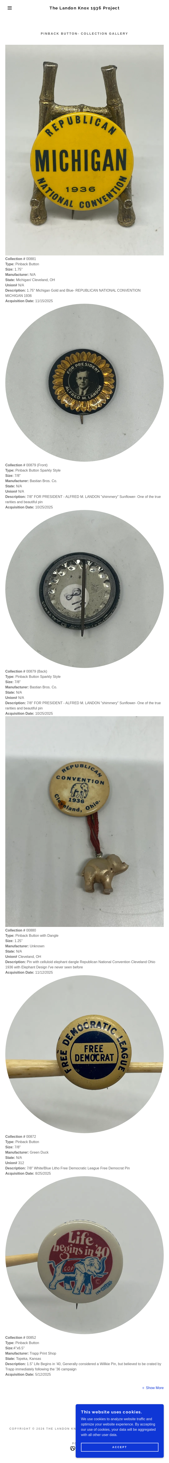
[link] (84, 8)
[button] (8, 8)
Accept (119, 1447)
